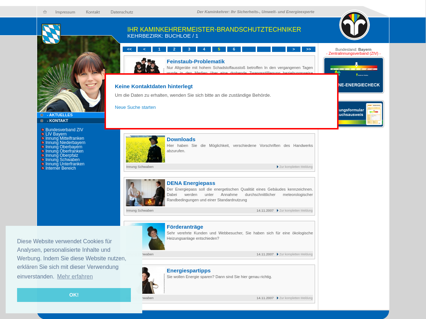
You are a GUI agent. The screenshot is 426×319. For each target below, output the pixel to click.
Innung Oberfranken (65, 151)
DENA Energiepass (191, 183)
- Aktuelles (59, 115)
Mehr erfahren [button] (75, 276)
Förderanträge (185, 227)
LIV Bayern (56, 134)
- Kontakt (57, 120)
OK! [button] (74, 295)
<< (129, 49)
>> (309, 49)
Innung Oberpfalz (62, 155)
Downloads (181, 139)
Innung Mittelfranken (65, 138)
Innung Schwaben (63, 159)
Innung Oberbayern (64, 146)
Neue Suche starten (135, 107)
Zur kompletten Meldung (296, 167)
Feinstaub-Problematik (196, 61)
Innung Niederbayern (65, 142)
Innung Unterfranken (65, 163)
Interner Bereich (61, 168)
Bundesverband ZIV (64, 129)
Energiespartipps (189, 270)
